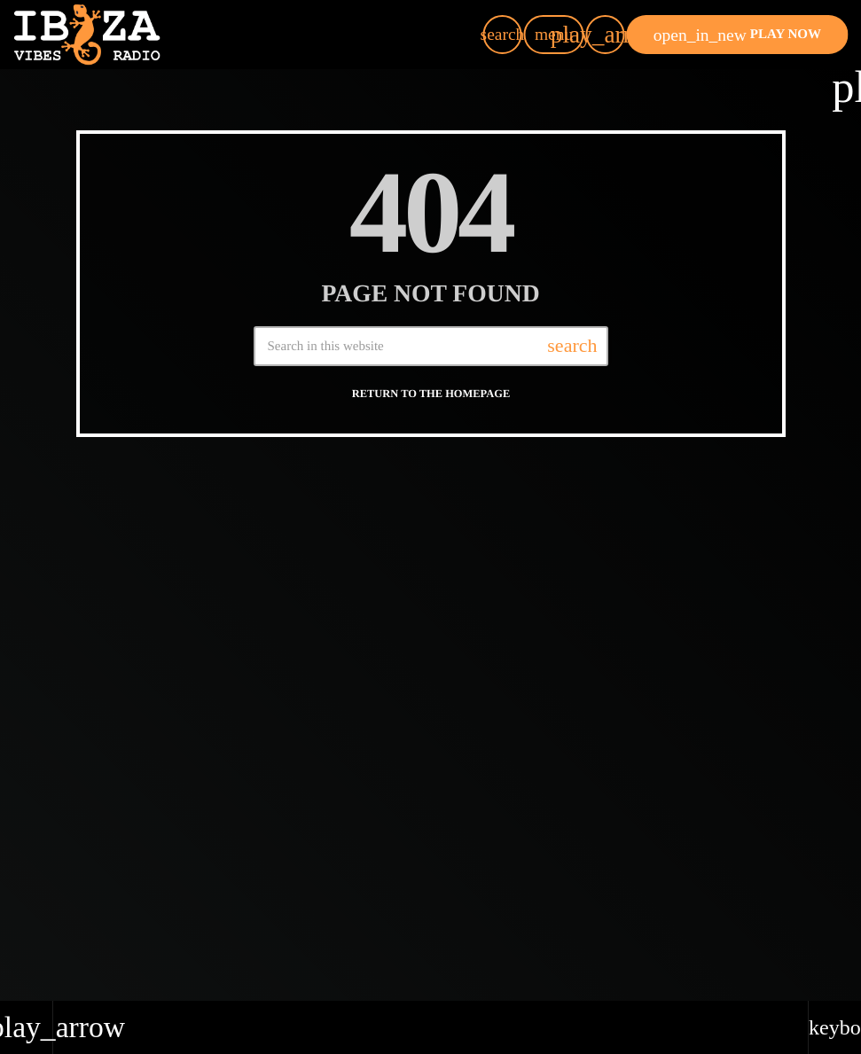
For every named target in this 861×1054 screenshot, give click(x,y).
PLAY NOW (737, 35)
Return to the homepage (431, 393)
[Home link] (86, 35)
